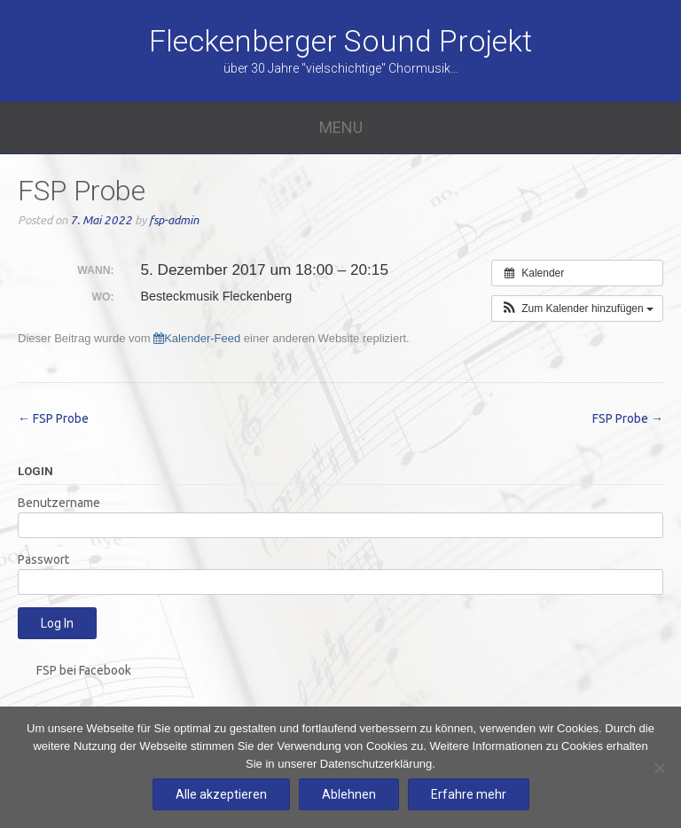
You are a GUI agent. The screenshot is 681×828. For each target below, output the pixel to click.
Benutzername (59, 503)
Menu (341, 127)
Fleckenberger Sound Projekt (340, 41)
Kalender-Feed (196, 338)
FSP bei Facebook (83, 670)
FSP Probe (53, 418)
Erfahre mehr (468, 794)
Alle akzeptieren (221, 794)
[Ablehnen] (659, 768)
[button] (577, 308)
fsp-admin (174, 220)
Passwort (43, 559)
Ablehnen (349, 794)
